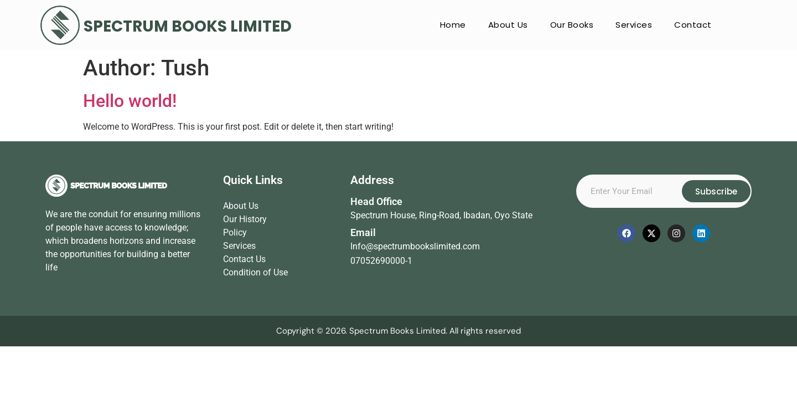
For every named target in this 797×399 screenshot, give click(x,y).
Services (633, 24)
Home (453, 24)
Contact (693, 24)
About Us (508, 24)
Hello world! (130, 100)
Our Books (572, 24)
